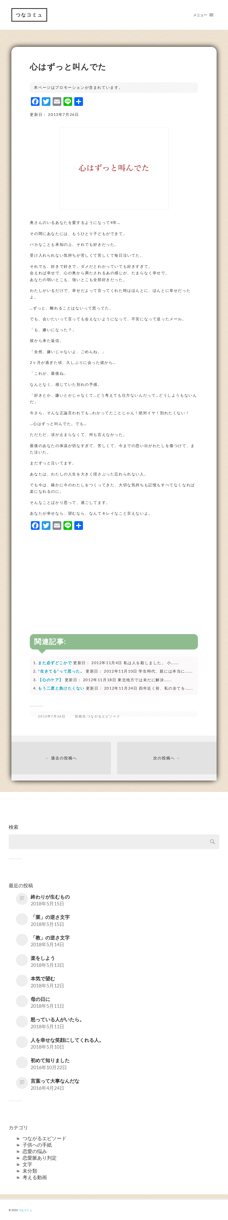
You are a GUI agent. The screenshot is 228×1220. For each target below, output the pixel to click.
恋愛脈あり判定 (40, 1158)
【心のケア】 (50, 679)
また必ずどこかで (55, 662)
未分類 (30, 1171)
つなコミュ (29, 15)
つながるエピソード (103, 716)
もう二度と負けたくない (61, 688)
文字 (27, 1164)
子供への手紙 (37, 1145)
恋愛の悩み (35, 1151)
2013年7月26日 (51, 716)
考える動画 (35, 1177)
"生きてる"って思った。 (61, 671)
